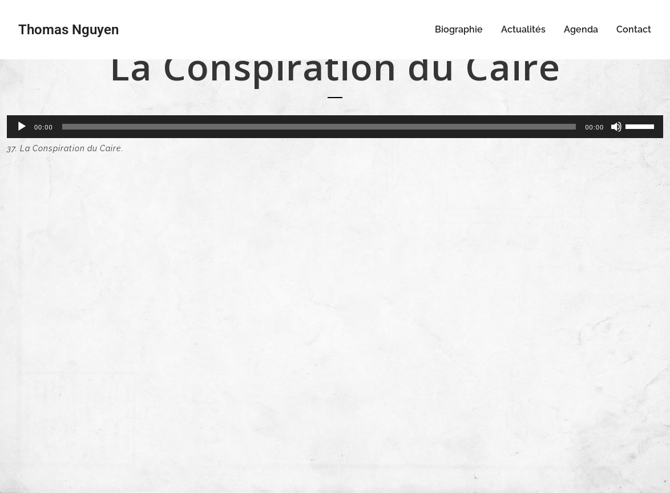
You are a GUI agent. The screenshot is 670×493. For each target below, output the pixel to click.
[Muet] (616, 126)
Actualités (523, 29)
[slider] (319, 127)
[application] (335, 126)
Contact (633, 29)
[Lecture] (21, 126)
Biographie (459, 29)
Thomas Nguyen (68, 30)
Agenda (581, 29)
